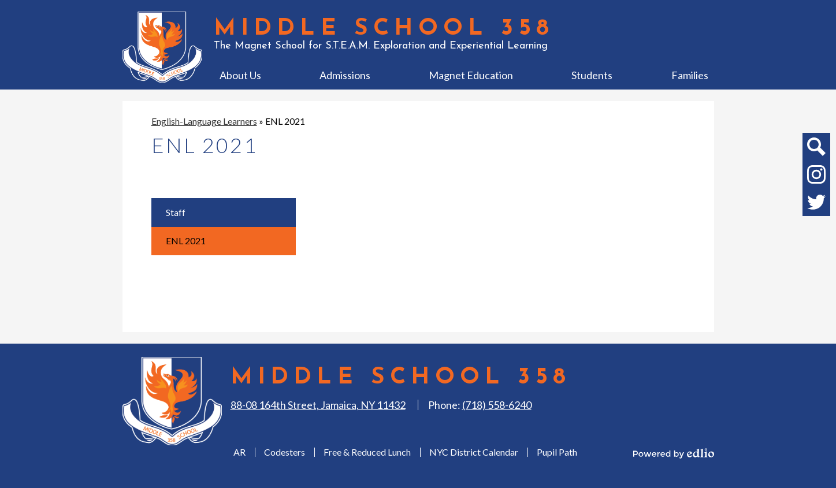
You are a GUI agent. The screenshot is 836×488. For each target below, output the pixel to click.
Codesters (284, 451)
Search (815, 149)
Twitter (816, 204)
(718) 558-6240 (497, 404)
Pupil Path (557, 451)
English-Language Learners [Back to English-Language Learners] (204, 121)
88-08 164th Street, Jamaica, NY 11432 (318, 404)
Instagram (816, 176)
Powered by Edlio (673, 453)
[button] (240, 75)
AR (239, 451)
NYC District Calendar (473, 451)
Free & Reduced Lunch (367, 451)
